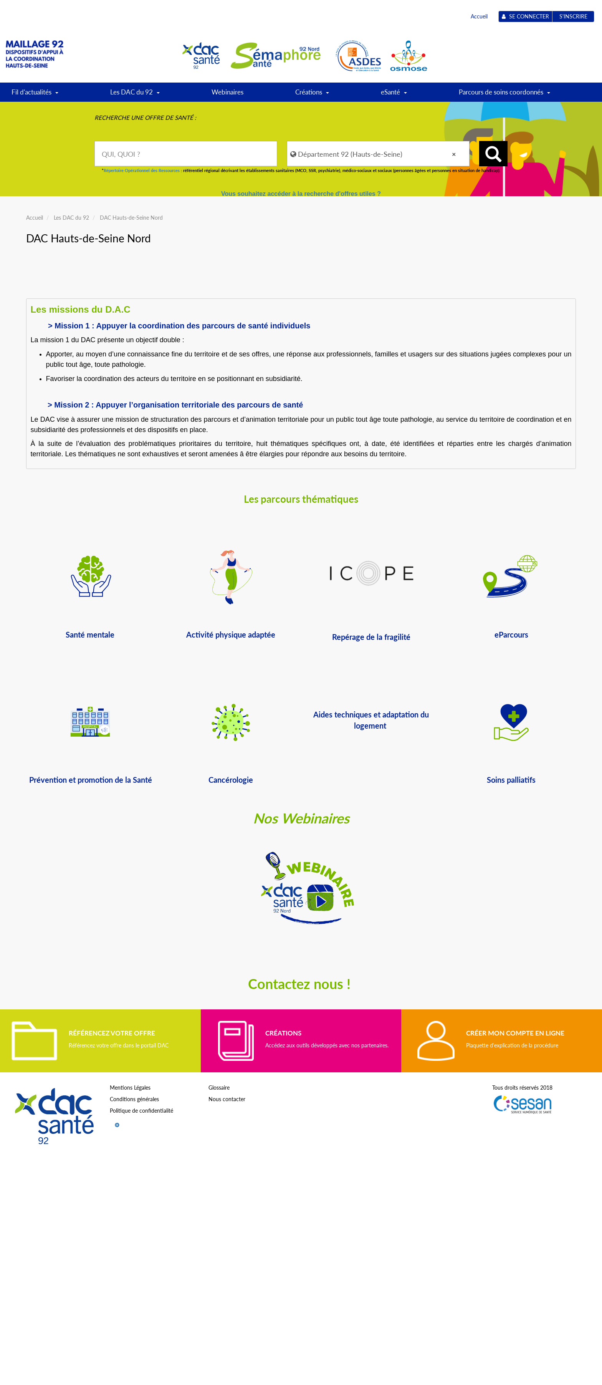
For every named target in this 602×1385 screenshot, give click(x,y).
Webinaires (227, 92)
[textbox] (186, 153)
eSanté (394, 94)
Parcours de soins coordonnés (504, 94)
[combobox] (185, 153)
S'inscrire (573, 16)
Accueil (479, 16)
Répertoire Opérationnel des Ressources (142, 170)
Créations (312, 94)
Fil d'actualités (35, 94)
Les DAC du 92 (135, 94)
